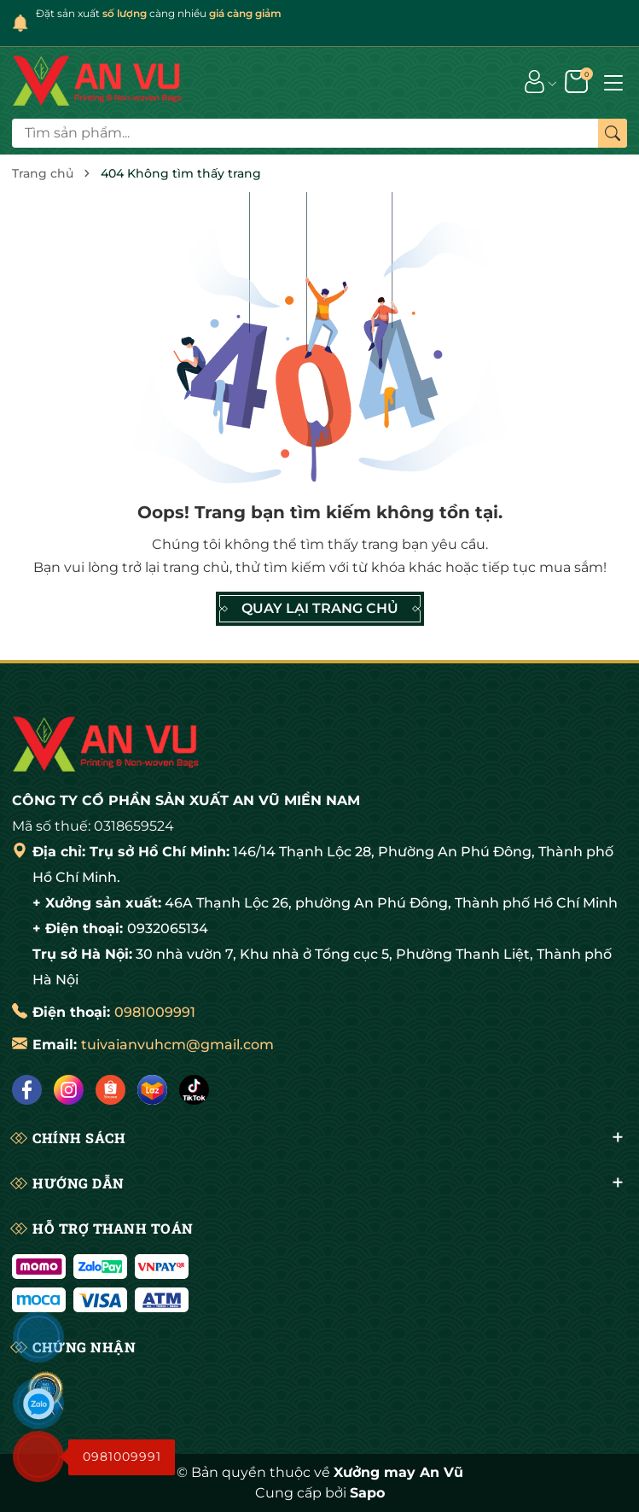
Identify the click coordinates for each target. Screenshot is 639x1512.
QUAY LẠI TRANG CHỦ (320, 608)
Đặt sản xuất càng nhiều (159, 13)
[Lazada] (152, 1090)
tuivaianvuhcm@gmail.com (177, 1044)
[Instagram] (69, 1090)
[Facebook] (27, 1090)
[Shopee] (110, 1090)
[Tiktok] (194, 1090)
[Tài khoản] (534, 81)
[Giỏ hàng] (578, 81)
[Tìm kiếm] (612, 133)
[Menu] (613, 81)
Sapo (367, 1493)
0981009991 (154, 1012)
